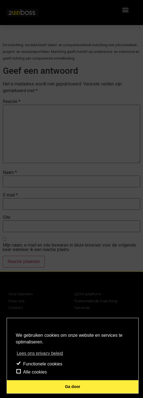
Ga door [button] (72, 386)
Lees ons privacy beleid (40, 353)
